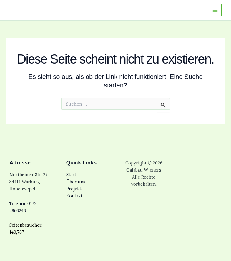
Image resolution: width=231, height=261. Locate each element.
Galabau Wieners (33, 10)
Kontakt (74, 196)
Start (71, 174)
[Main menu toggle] (215, 10)
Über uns (75, 181)
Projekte (75, 189)
